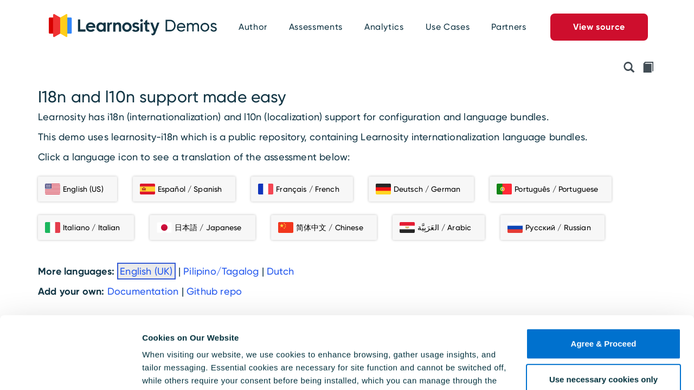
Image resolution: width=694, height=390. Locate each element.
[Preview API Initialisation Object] (629, 68)
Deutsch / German (418, 189)
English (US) (74, 189)
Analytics (384, 27)
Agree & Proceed (604, 276)
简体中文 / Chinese (320, 227)
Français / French (298, 189)
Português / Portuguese (547, 189)
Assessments (316, 27)
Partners (508, 27)
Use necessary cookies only (603, 311)
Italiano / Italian (82, 227)
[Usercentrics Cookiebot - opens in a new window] (70, 369)
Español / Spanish (181, 189)
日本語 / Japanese (199, 227)
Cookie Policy (185, 338)
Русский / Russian (548, 227)
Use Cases (448, 27)
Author (253, 27)
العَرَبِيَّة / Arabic (435, 227)
